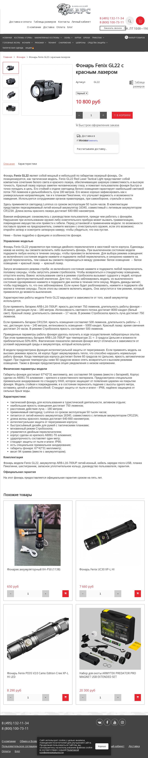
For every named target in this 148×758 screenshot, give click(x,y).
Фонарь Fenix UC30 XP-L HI (97, 569)
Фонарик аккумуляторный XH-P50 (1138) (33, 569)
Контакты (64, 21)
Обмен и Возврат (30, 741)
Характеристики (27, 163)
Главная (7, 57)
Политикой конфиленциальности (59, 751)
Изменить (93, 140)
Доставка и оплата (20, 21)
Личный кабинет (81, 21)
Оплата (60, 27)
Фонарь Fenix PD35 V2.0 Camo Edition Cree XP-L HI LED (37, 675)
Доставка (48, 27)
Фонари (21, 57)
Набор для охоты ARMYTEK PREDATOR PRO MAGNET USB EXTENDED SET (107, 675)
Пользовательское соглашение (20, 746)
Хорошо (102, 746)
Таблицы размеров (45, 21)
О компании (34, 27)
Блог (70, 27)
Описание (9, 163)
